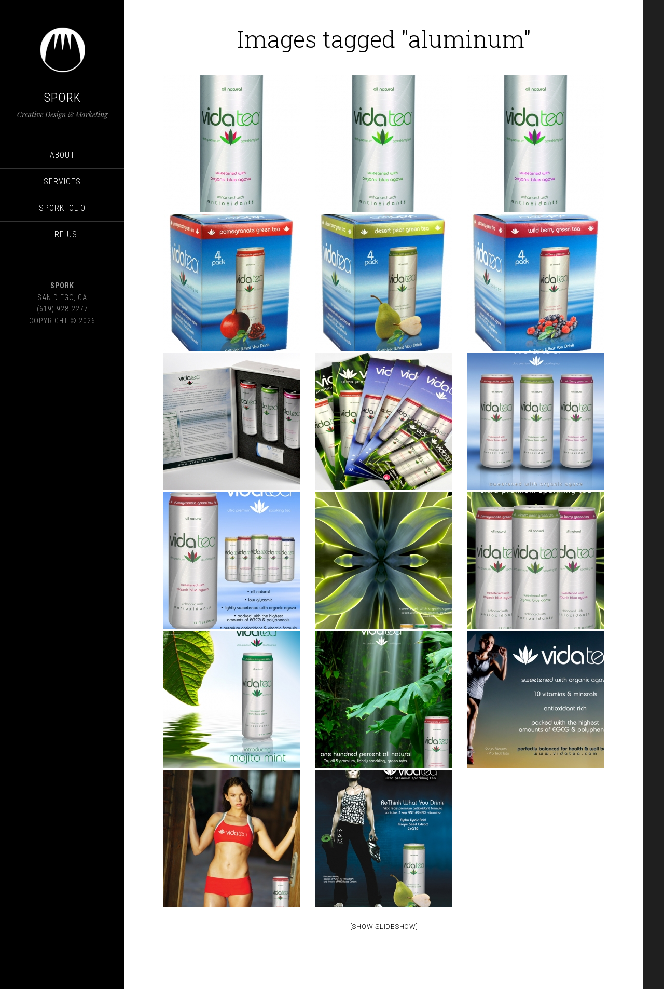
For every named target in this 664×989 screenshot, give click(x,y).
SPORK (62, 97)
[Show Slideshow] (384, 926)
